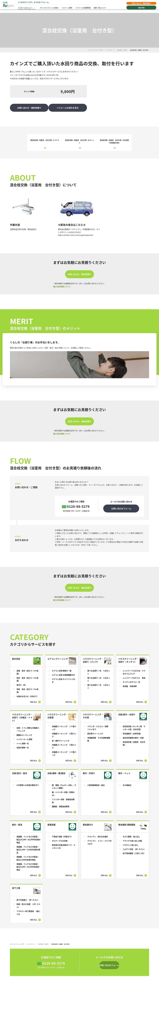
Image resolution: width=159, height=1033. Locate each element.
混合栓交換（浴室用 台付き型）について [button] (44, 138)
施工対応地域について (62, 284)
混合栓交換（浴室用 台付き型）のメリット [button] (79, 139)
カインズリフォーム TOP (96, 50)
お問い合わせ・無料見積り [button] (79, 271)
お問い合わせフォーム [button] (121, 506)
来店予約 (139, 9)
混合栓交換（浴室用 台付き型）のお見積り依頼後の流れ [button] (114, 139)
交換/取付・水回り (122, 50)
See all (33, 699)
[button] (109, 963)
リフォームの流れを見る (68, 105)
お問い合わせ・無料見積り (139, 4)
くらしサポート (109, 50)
